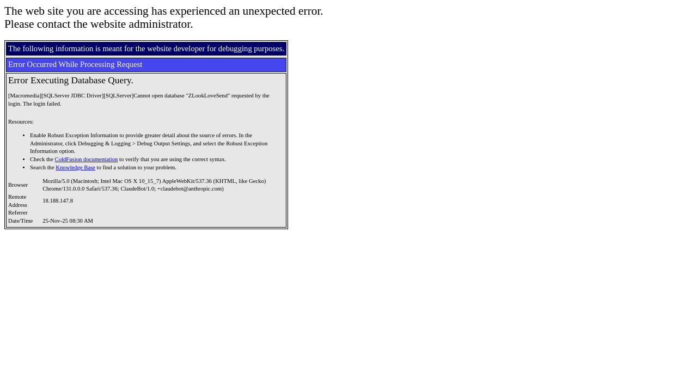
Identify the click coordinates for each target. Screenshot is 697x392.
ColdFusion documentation (86, 159)
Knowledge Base (75, 167)
